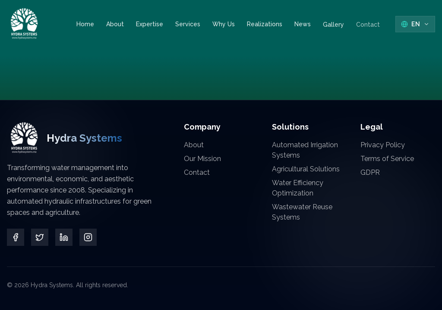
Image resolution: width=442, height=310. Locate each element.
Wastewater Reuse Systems (302, 212)
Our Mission (202, 159)
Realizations (264, 24)
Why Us (223, 24)
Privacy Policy (382, 145)
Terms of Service (387, 159)
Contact (368, 15)
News (302, 25)
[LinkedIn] (64, 237)
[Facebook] (15, 237)
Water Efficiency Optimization (297, 188)
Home (85, 24)
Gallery (333, 24)
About (115, 24)
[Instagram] (88, 237)
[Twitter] (39, 237)
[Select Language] (415, 24)
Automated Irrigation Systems (305, 150)
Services (187, 24)
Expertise (149, 24)
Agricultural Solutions (306, 169)
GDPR (370, 172)
